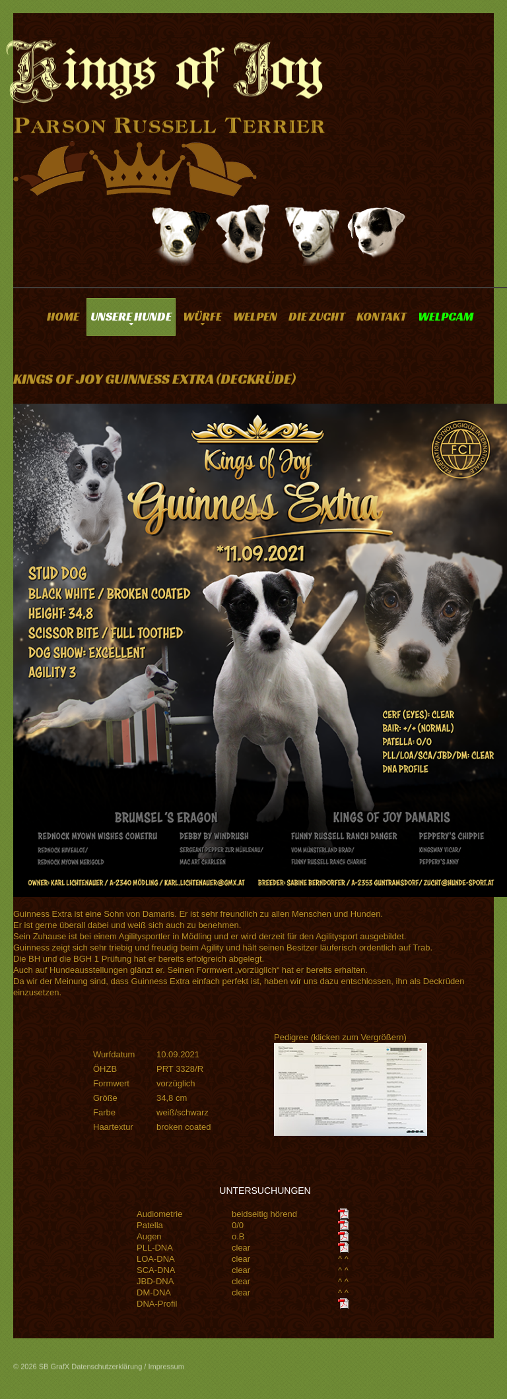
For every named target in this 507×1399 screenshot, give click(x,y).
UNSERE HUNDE (131, 316)
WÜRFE (202, 316)
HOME (63, 316)
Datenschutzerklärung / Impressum (127, 1372)
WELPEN (255, 316)
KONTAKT (381, 316)
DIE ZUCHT (316, 316)
